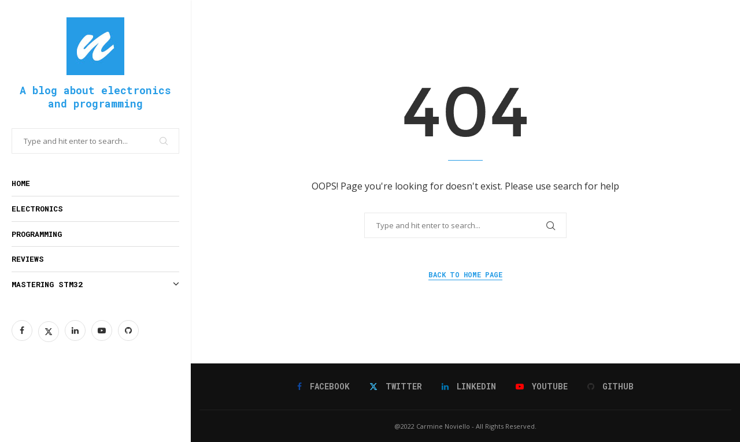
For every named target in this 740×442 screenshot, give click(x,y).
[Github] (128, 330)
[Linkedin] (75, 330)
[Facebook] (22, 330)
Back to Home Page (465, 274)
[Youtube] (101, 330)
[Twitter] (48, 330)
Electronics (37, 208)
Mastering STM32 (95, 284)
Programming (37, 234)
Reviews (28, 259)
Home (21, 183)
